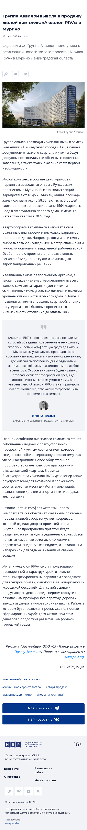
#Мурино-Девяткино (17, 694)
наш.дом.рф (74, 657)
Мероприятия (45, 780)
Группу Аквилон (26, 651)
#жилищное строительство (21, 687)
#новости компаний (50, 694)
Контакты (11, 768)
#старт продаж (56, 687)
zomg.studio (12, 823)
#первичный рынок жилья (21, 679)
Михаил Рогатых (43, 416)
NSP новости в (43, 708)
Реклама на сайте (43, 770)
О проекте (12, 776)
